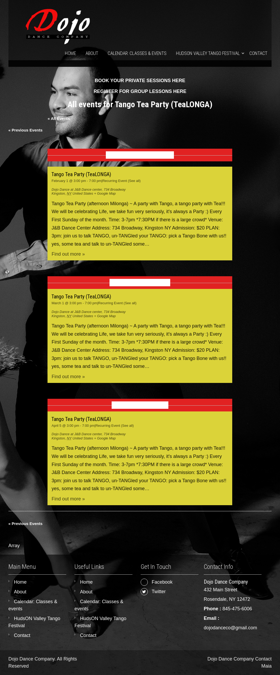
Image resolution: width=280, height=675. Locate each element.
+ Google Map (105, 193)
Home (70, 53)
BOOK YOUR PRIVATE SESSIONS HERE (140, 80)
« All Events (59, 118)
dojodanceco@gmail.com (230, 627)
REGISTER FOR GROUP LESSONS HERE (140, 91)
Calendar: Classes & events (137, 53)
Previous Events (25, 130)
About (92, 53)
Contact (258, 53)
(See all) (134, 181)
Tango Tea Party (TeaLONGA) (81, 174)
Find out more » (68, 254)
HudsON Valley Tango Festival (208, 53)
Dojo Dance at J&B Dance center (76, 189)
